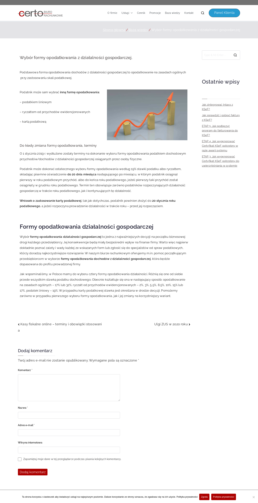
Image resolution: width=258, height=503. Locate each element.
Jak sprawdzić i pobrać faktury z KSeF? (221, 118)
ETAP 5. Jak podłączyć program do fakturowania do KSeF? (220, 130)
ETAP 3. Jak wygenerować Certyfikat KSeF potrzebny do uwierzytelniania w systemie (220, 161)
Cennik (141, 12)
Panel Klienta (224, 13)
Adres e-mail (26, 425)
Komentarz (25, 370)
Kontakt (189, 12)
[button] (131, 13)
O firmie (112, 12)
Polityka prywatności (187, 497)
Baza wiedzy (172, 12)
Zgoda (204, 497)
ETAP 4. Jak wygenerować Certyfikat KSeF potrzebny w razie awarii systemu (220, 146)
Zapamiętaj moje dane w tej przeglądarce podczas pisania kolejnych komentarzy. (72, 459)
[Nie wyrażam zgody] (253, 497)
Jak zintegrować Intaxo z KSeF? (217, 107)
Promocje (155, 12)
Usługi (127, 13)
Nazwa (23, 407)
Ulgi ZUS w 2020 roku (171, 324)
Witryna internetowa (30, 442)
